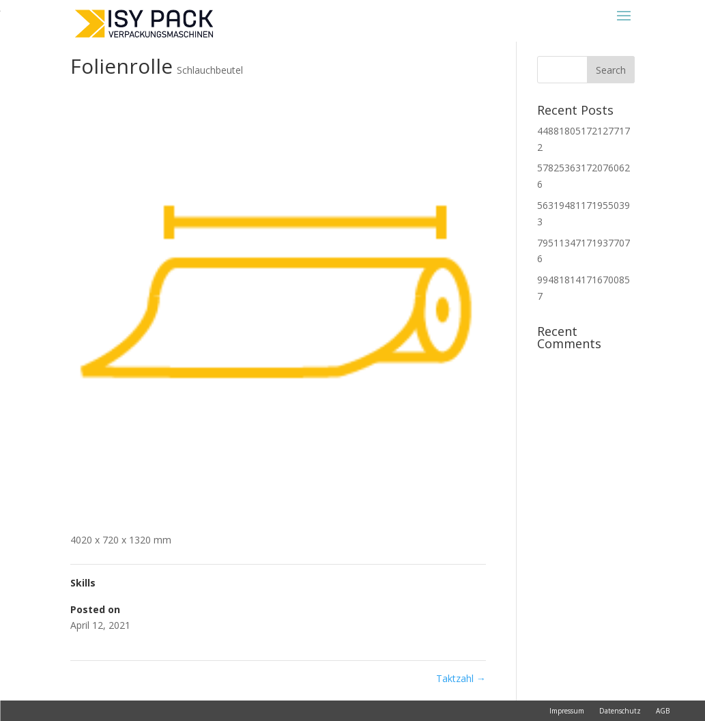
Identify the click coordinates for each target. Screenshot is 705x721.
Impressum (566, 711)
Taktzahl (461, 678)
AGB (663, 711)
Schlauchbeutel (210, 69)
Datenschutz (620, 711)
